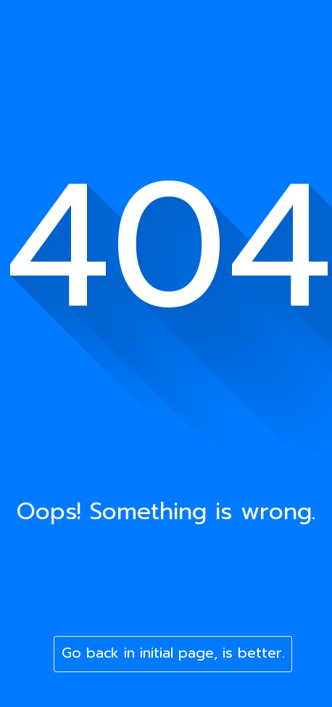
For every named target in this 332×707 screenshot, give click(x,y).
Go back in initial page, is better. (173, 652)
